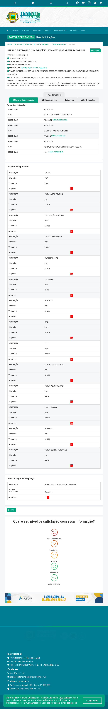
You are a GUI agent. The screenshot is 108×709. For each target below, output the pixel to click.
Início (9, 44)
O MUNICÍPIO (26, 30)
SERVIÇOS (47, 30)
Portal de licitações (41, 44)
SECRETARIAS (37, 30)
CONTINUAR (92, 700)
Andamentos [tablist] (54, 95)
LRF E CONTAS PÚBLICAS (60, 30)
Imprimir (95, 50)
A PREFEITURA (15, 30)
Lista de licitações (59, 44)
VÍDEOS (83, 30)
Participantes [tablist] (88, 100)
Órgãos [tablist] (69, 100)
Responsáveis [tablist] (49, 100)
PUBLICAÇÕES (74, 30)
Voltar (11, 510)
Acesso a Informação (23, 44)
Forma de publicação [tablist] (23, 100)
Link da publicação (60, 120)
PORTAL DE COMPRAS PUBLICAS (34, 68)
